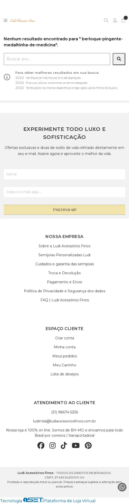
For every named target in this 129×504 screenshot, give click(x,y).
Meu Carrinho (64, 365)
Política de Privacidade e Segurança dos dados (64, 291)
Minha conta (65, 347)
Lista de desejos (64, 374)
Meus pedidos (64, 356)
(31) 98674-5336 (64, 412)
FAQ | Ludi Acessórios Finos (64, 300)
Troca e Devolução (64, 273)
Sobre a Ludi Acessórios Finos (64, 246)
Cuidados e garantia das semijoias (64, 264)
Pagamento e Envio (64, 282)
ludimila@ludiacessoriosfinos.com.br (64, 421)
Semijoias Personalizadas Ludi (64, 255)
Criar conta (64, 338)
